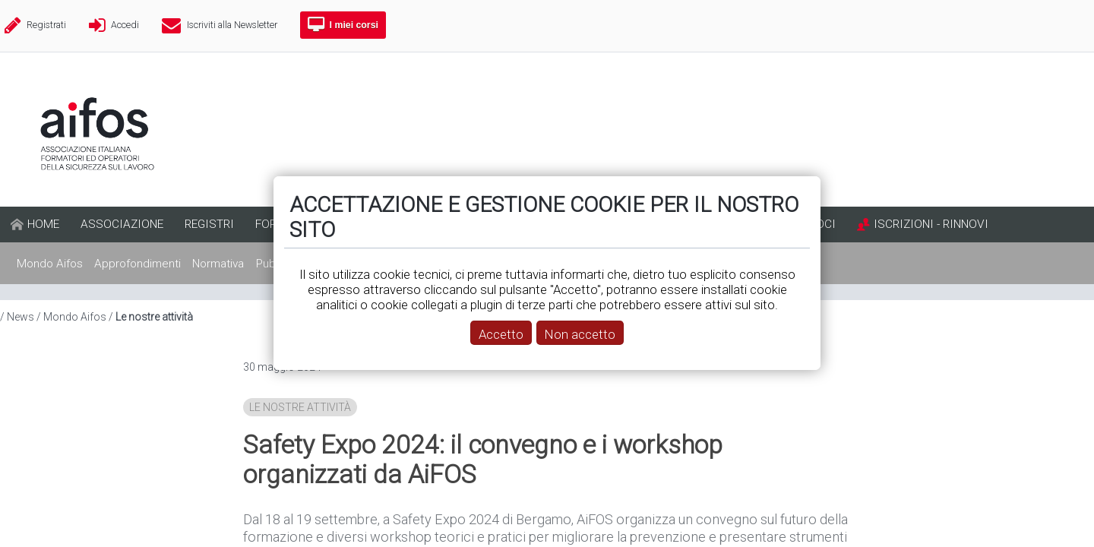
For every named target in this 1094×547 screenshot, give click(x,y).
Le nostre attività (300, 407)
